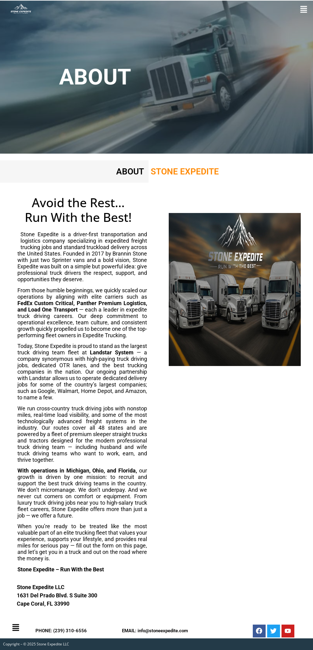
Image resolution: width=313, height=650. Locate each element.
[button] (304, 9)
